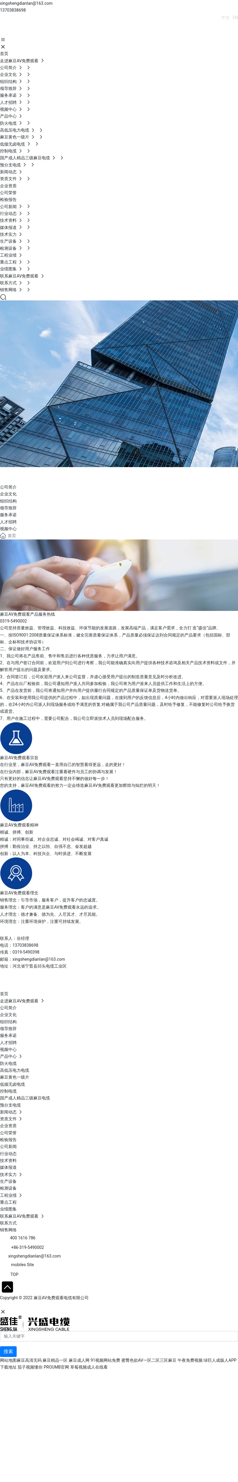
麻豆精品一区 (55, 1360)
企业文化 (8, 494)
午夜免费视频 (190, 1360)
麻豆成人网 (79, 1360)
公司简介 (8, 487)
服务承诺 (8, 514)
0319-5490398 (25, 952)
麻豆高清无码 (29, 1360)
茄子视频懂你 (30, 1367)
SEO (58, 1304)
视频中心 (8, 528)
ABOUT (19, 474)
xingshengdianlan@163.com (26, 3)
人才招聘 (8, 522)
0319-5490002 (13, 621)
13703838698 (13, 10)
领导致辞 (8, 508)
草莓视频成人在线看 (89, 1367)
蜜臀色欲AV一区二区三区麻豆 (148, 1360)
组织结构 (8, 501)
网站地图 (8, 1360)
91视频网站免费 (105, 1360)
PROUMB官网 (56, 1367)
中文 (225, 17)
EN (235, 17)
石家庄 (44, 1304)
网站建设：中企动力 (18, 1304)
